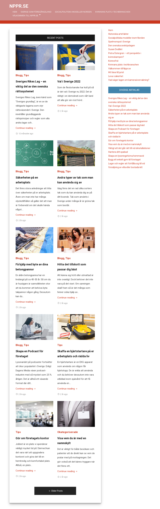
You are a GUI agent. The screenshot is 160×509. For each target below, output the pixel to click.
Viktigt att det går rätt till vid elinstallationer (129, 148)
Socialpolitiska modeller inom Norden (126, 38)
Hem (14, 11)
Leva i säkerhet (115, 76)
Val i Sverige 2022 (68, 81)
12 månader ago (26, 133)
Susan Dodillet (115, 49)
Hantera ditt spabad (118, 152)
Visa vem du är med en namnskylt (125, 144)
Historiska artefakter (118, 34)
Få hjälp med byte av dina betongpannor (128, 121)
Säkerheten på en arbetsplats (123, 110)
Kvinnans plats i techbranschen (112, 11)
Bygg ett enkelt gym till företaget (124, 159)
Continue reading (26, 128)
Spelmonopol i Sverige (119, 41)
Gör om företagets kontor (32, 438)
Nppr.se (18, 6)
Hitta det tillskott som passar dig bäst (126, 125)
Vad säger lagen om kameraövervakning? (128, 80)
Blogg (19, 75)
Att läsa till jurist (116, 72)
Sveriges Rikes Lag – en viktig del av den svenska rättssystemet (32, 86)
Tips (26, 75)
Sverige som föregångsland (36, 11)
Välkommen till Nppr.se (25, 15)
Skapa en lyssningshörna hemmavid (126, 156)
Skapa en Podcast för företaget (124, 129)
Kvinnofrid (113, 61)
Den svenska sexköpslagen (121, 45)
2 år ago (64, 111)
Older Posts (55, 491)
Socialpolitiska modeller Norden (73, 11)
